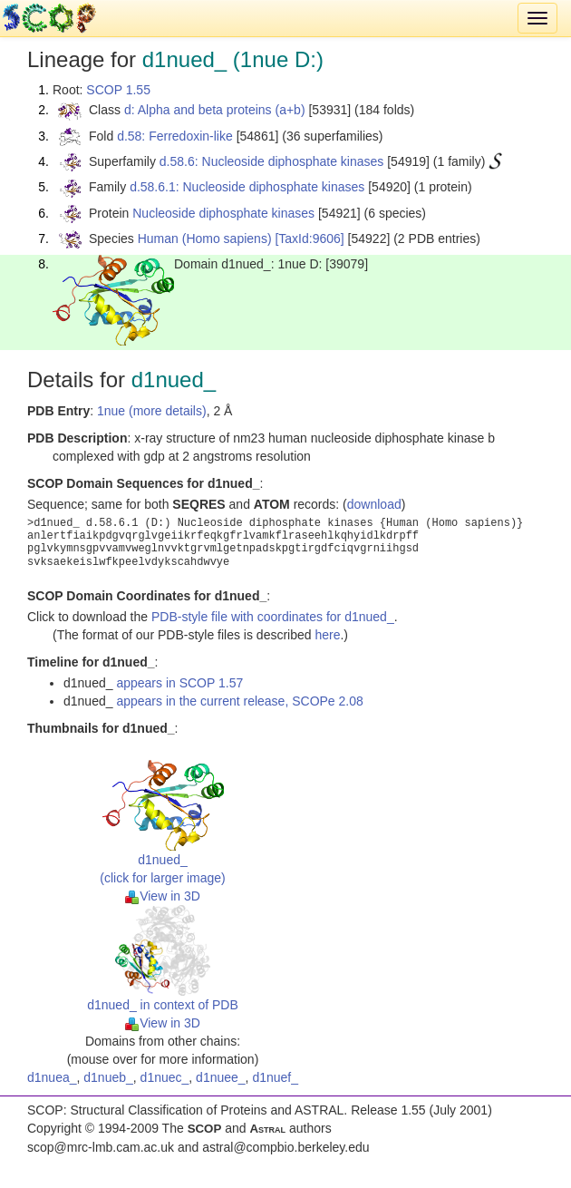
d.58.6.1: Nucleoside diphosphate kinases (247, 187)
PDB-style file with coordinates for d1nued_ (272, 616)
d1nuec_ (164, 1077)
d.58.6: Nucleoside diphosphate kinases (272, 161)
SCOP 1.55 (118, 90)
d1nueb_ (108, 1077)
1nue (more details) (152, 411)
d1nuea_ (52, 1077)
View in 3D (162, 896)
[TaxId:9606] (309, 238)
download (374, 504)
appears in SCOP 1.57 (179, 683)
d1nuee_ (221, 1077)
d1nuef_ (275, 1077)
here (327, 635)
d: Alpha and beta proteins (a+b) (214, 109)
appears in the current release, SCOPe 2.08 (239, 701)
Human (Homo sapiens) (205, 238)
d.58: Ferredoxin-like (175, 136)
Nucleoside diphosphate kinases (223, 213)
